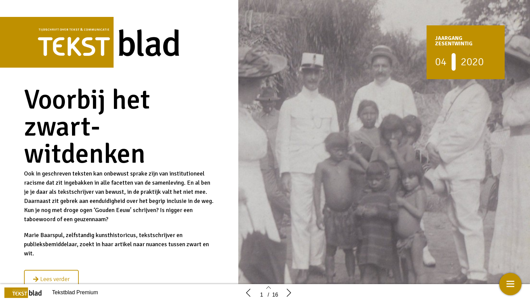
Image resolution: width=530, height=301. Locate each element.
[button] (51, 279)
